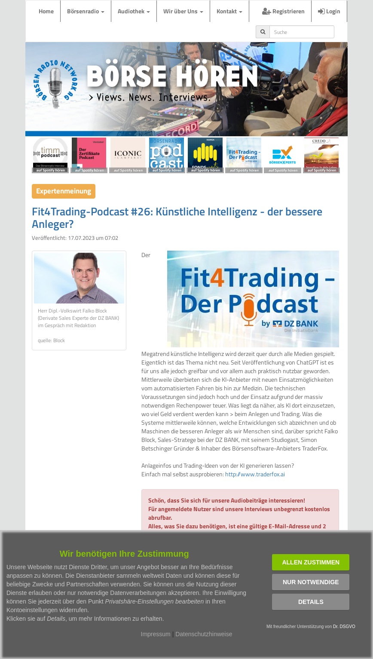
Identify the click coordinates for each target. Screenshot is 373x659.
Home (46, 10)
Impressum (156, 634)
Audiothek (134, 10)
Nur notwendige (311, 582)
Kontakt (229, 10)
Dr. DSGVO (344, 626)
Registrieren (283, 10)
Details (311, 601)
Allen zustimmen (310, 562)
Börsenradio (85, 10)
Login (329, 10)
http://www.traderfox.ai (255, 473)
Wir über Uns (183, 10)
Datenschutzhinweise (203, 634)
